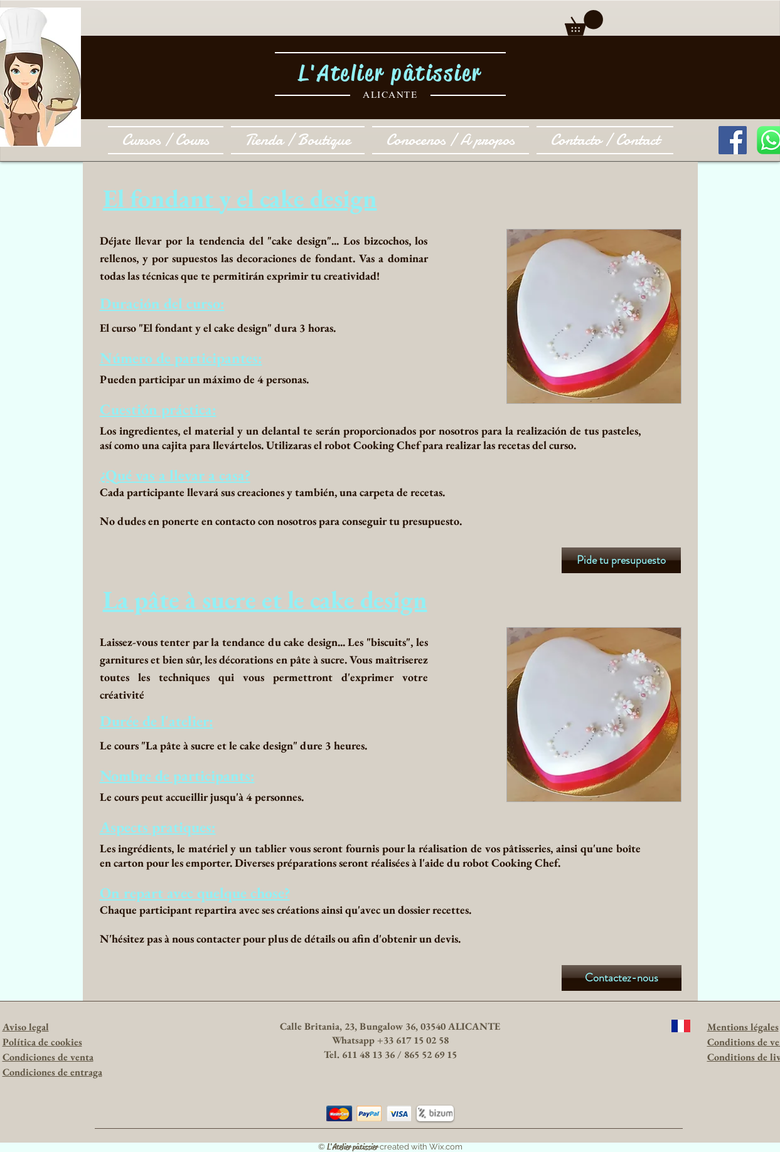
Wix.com (445, 1146)
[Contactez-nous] (621, 978)
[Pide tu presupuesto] (621, 560)
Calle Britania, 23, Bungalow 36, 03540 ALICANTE (390, 1026)
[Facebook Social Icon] (733, 140)
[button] (584, 23)
